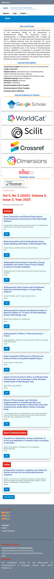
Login (15, 13)
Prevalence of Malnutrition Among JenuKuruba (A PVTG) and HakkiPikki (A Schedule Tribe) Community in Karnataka (26, 440)
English (24, 13)
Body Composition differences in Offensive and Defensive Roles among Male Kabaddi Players (23, 357)
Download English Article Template (16, 85)
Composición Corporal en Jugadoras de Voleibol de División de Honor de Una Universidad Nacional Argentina (25, 472)
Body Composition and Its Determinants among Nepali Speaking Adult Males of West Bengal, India (25, 242)
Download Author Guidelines (14, 91)
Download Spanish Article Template (17, 88)
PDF (6, 234)
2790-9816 (13, 69)
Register (6, 13)
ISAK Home (6, 2)
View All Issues (8, 497)
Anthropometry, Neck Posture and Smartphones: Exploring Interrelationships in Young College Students (24, 289)
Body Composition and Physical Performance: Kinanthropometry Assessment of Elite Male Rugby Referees (25, 218)
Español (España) (8, 531)
